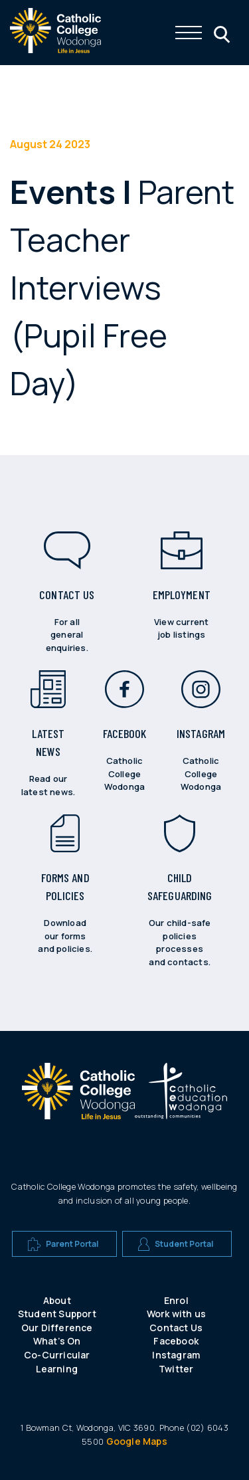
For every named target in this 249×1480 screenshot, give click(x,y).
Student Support (57, 1313)
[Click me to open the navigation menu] (188, 32)
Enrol (176, 1300)
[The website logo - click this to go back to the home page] (55, 49)
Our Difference (57, 1327)
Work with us (176, 1313)
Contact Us (176, 1327)
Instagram (176, 1354)
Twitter (176, 1368)
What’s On (57, 1341)
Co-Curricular (57, 1354)
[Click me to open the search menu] (220, 32)
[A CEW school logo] (78, 1097)
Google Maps (136, 1441)
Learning (57, 1368)
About (57, 1300)
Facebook (176, 1341)
